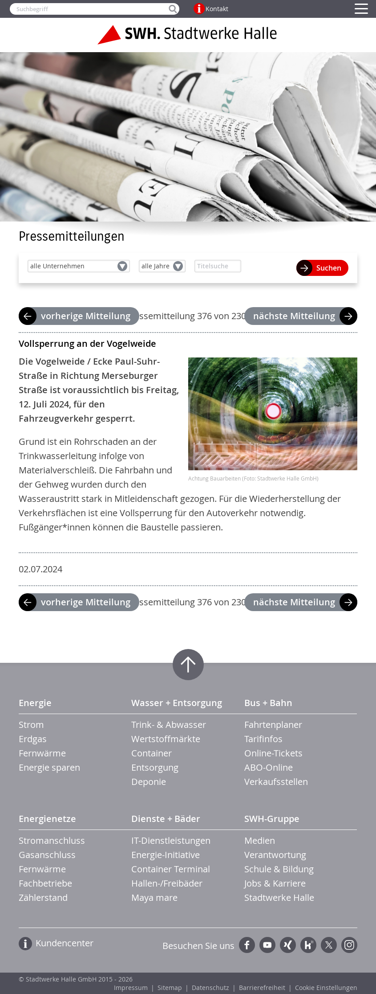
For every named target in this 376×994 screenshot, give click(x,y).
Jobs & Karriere (275, 883)
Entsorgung (154, 767)
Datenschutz (210, 987)
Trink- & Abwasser (168, 725)
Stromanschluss (52, 840)
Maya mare (154, 897)
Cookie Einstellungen (326, 987)
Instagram (349, 945)
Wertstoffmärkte (165, 739)
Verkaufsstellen (276, 782)
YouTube (267, 945)
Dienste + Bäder (165, 819)
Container (151, 753)
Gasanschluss (47, 855)
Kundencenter (64, 943)
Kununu (308, 945)
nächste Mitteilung (294, 316)
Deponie (148, 782)
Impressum (131, 987)
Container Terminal (170, 869)
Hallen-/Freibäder (166, 883)
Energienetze (47, 819)
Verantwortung (275, 855)
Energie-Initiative (165, 855)
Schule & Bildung (279, 869)
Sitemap (170, 987)
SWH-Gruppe (271, 819)
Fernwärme (42, 753)
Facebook (247, 945)
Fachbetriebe (45, 883)
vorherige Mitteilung (85, 316)
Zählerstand (43, 897)
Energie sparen (49, 767)
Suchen (328, 268)
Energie (35, 703)
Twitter (329, 945)
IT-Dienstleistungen (170, 840)
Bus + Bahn (268, 703)
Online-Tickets (273, 753)
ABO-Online (268, 767)
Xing (288, 945)
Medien (259, 840)
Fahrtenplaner (273, 725)
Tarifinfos (263, 739)
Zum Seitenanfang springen (188, 664)
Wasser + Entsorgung (176, 703)
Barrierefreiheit (262, 987)
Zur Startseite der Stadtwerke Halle (188, 35)
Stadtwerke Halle (279, 897)
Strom (31, 725)
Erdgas (33, 739)
